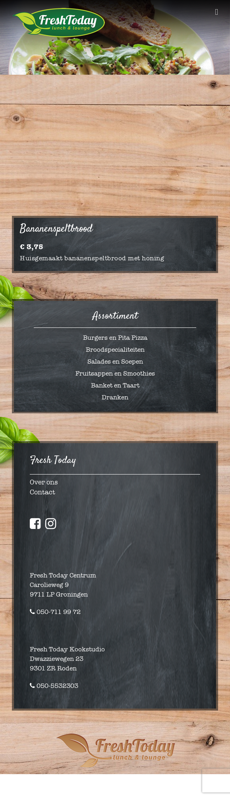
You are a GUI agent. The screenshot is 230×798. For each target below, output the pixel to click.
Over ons (44, 482)
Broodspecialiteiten (115, 349)
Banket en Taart (115, 385)
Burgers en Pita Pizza (115, 337)
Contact (42, 492)
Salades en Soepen (115, 361)
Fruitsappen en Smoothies (115, 373)
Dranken (115, 397)
